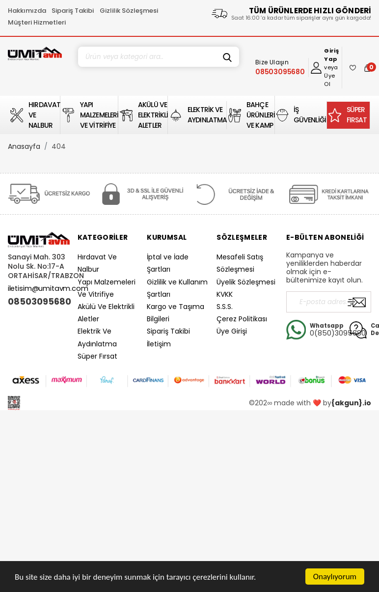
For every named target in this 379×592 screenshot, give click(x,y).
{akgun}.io (351, 403)
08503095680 (39, 302)
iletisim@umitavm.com (48, 288)
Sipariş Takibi (73, 10)
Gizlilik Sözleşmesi (129, 10)
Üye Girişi (232, 331)
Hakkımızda (27, 10)
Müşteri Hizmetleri (37, 22)
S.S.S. (225, 306)
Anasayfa (24, 146)
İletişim (159, 344)
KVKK (225, 294)
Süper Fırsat (97, 356)
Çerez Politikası (242, 319)
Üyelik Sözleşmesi (246, 282)
